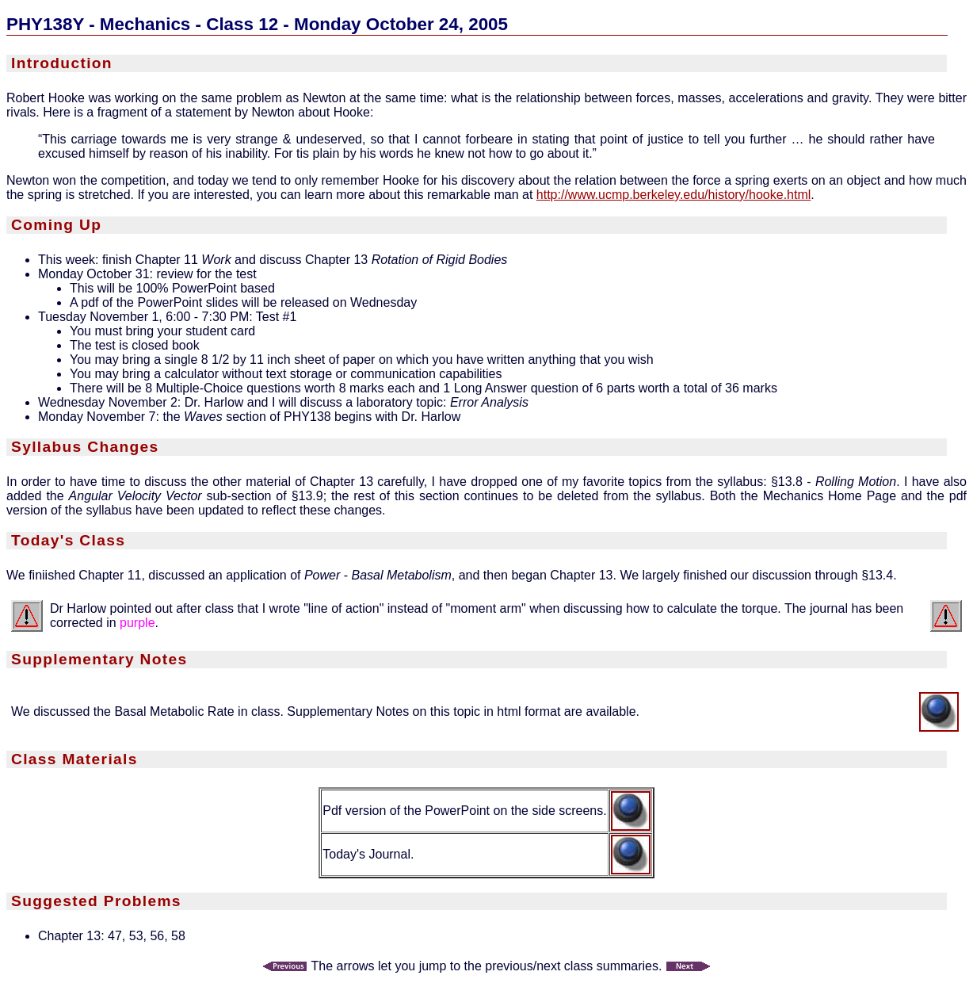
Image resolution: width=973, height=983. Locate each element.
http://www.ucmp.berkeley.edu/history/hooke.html (673, 194)
